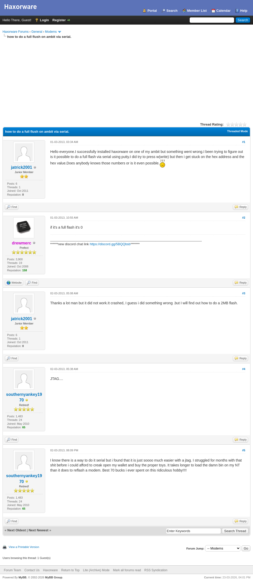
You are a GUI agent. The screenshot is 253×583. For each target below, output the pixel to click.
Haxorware (50, 570)
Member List (197, 11)
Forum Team (12, 570)
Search (171, 11)
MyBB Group (53, 577)
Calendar (223, 11)
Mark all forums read (127, 570)
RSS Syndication (155, 570)
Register (59, 20)
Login (44, 20)
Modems (51, 31)
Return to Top (70, 570)
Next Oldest (16, 530)
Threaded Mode (237, 131)
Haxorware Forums (16, 31)
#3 (243, 293)
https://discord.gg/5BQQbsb (110, 244)
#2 (243, 217)
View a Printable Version (24, 546)
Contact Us (31, 570)
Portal (152, 11)
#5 (243, 450)
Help (243, 11)
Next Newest (38, 530)
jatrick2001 (21, 167)
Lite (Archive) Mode (96, 570)
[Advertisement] (126, 77)
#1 (243, 141)
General (36, 31)
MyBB (22, 577)
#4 (243, 369)
